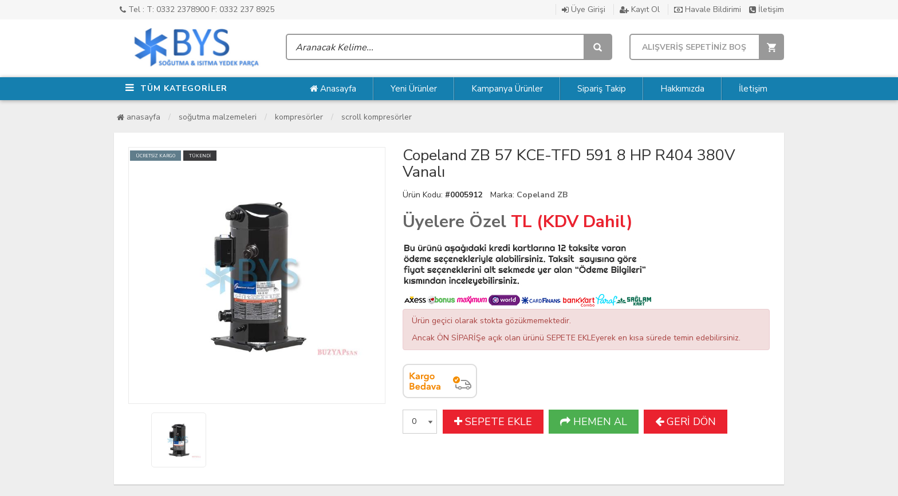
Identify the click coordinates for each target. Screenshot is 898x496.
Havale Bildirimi (707, 9)
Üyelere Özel (454, 221)
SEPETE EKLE (493, 422)
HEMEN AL (593, 422)
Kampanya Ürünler (507, 88)
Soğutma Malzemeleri (218, 117)
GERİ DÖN (685, 422)
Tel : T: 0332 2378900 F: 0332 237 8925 (197, 9)
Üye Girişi (583, 9)
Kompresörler (299, 117)
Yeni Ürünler (414, 88)
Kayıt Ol (640, 9)
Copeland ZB (542, 194)
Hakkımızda (682, 88)
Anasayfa (333, 88)
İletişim (766, 9)
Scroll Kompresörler (376, 117)
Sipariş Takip (601, 88)
